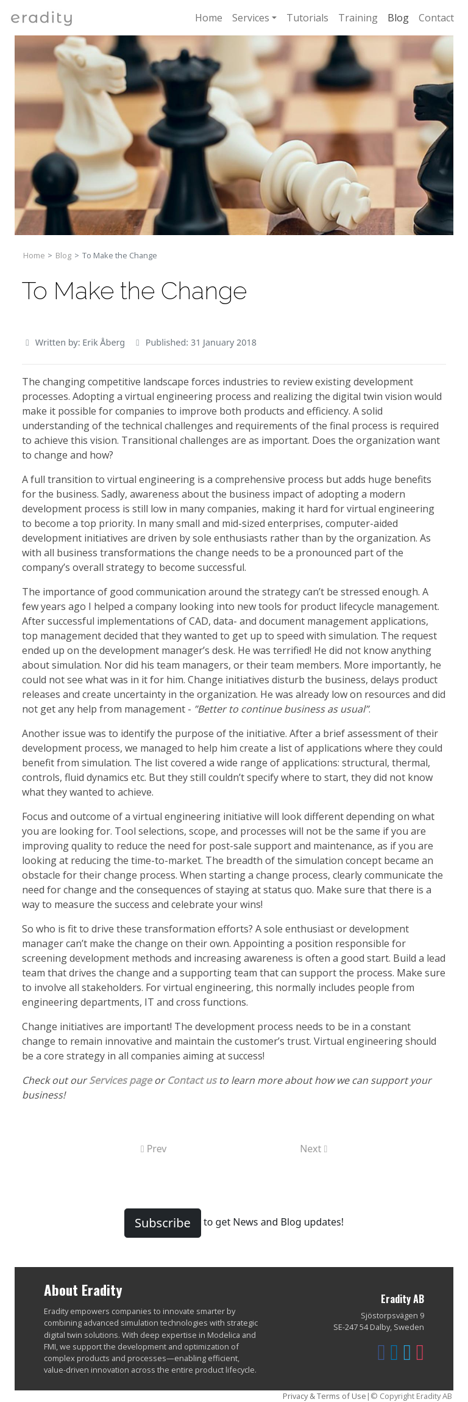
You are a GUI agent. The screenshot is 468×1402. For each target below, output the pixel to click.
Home (208, 17)
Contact (436, 17)
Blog (398, 17)
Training (358, 17)
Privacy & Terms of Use (324, 1395)
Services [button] (250, 17)
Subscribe (163, 1223)
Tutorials (307, 17)
